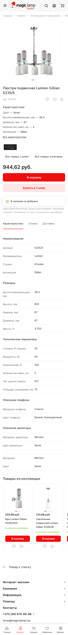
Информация (12, 595)
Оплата (33, 223)
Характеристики (13, 223)
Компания (10, 588)
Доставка (49, 223)
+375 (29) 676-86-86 (17, 614)
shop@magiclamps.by (17, 620)
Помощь (9, 601)
